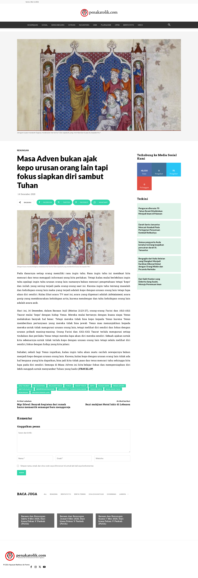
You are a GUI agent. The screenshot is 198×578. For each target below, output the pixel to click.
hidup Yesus (80, 386)
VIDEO (140, 25)
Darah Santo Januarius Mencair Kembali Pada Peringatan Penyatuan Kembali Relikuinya (149, 228)
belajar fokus (55, 386)
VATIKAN (71, 25)
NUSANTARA (84, 25)
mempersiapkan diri (45, 389)
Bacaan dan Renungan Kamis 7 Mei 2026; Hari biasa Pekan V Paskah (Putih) (110, 520)
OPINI (117, 25)
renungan (23, 392)
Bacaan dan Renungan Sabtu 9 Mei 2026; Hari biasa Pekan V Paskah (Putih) (33, 520)
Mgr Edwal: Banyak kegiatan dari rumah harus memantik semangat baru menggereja (43, 406)
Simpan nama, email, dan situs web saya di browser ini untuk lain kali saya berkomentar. (57, 466)
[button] (169, 25)
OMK (95, 25)
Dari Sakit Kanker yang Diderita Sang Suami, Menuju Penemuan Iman (149, 281)
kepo (92, 386)
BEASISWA (53, 494)
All (45, 494)
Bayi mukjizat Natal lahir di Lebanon (107, 404)
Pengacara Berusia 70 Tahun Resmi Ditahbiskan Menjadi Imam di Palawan (150, 211)
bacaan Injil (39, 386)
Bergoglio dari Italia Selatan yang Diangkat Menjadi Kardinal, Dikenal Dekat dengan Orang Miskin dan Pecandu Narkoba (151, 263)
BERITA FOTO (128, 25)
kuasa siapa (103, 386)
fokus (68, 386)
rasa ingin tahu (113, 389)
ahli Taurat (24, 386)
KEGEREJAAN (33, 25)
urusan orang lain (41, 392)
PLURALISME (106, 25)
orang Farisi (96, 389)
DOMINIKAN (111, 494)
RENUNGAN (23, 150)
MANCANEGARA (57, 25)
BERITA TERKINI (80, 494)
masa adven (118, 386)
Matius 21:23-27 (25, 389)
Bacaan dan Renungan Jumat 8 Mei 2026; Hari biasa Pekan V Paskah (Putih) (72, 520)
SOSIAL (45, 25)
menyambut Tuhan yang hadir (72, 389)
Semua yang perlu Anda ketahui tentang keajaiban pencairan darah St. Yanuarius (151, 246)
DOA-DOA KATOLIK (96, 494)
